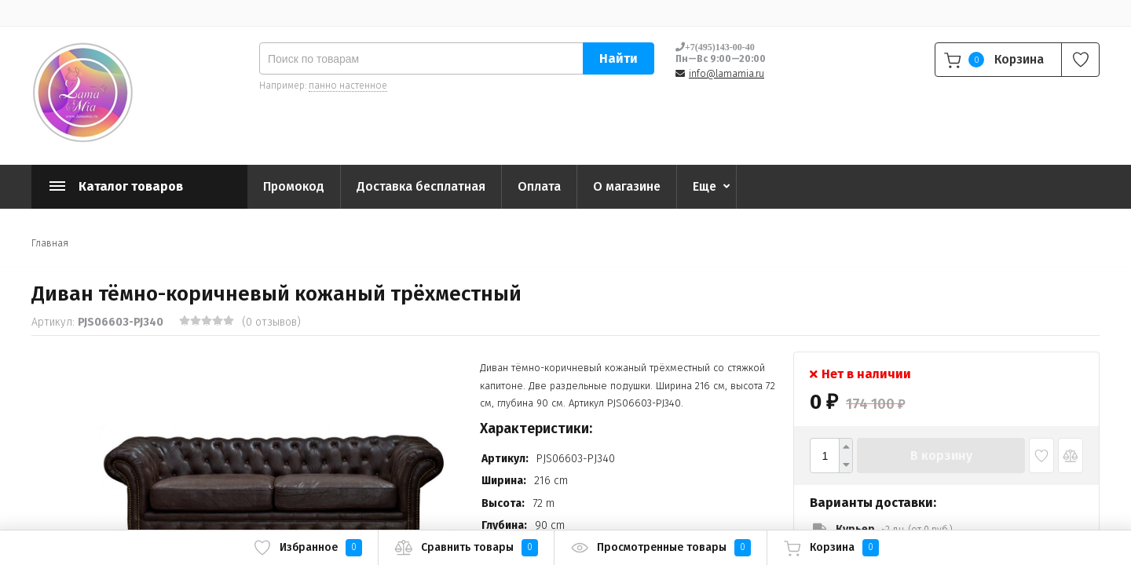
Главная (49, 243)
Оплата (539, 186)
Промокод (293, 186)
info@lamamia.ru (726, 73)
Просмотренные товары (660, 547)
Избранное (307, 547)
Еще (704, 186)
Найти (618, 58)
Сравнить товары (466, 547)
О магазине (627, 186)
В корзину (941, 455)
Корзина (831, 547)
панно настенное (348, 85)
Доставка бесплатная (421, 186)
